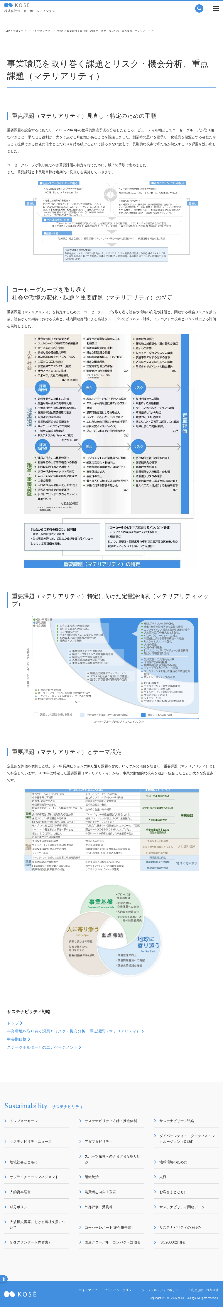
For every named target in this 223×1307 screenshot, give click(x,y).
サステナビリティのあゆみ (180, 1227)
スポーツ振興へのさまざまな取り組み (112, 1159)
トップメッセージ (24, 1121)
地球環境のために (173, 1162)
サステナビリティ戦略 (50, 31)
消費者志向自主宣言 (100, 1192)
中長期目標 (17, 1039)
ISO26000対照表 (172, 1242)
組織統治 (92, 1177)
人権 (162, 1177)
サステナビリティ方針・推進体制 (111, 1121)
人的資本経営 (20, 1192)
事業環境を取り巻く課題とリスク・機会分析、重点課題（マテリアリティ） (73, 1031)
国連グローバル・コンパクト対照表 (112, 1242)
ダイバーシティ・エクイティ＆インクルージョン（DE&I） (187, 1138)
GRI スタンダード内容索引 (31, 1242)
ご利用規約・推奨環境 (203, 1290)
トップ (13, 1023)
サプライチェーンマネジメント (34, 1177)
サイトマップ (88, 1290)
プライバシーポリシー (119, 1290)
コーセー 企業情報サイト (16, 4)
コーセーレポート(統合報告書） (110, 1227)
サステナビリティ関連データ (182, 1207)
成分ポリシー (20, 1207)
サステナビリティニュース (31, 1141)
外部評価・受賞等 (99, 1207)
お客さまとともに (173, 1192)
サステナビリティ (23, 31)
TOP (7, 31)
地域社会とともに (24, 1162)
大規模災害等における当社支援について (38, 1224)
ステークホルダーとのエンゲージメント (42, 1047)
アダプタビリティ (99, 1141)
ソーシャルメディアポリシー (161, 1290)
